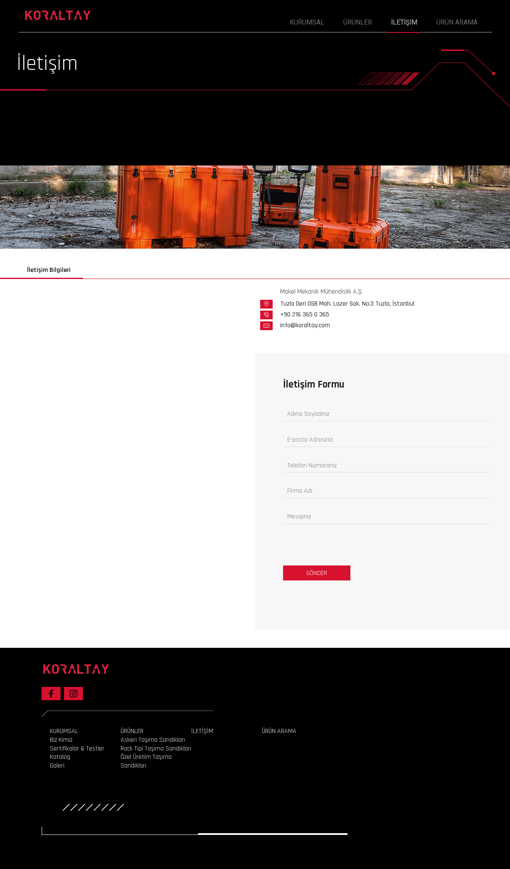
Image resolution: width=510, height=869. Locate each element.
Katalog (60, 757)
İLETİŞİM (404, 22)
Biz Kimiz (61, 740)
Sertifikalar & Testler (77, 749)
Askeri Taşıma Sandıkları (153, 740)
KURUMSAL (64, 731)
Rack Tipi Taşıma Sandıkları (156, 749)
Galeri (57, 766)
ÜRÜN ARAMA (457, 22)
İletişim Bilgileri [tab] (49, 270)
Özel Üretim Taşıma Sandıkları (146, 761)
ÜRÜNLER (357, 22)
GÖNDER (316, 573)
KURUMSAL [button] (307, 22)
